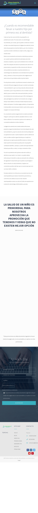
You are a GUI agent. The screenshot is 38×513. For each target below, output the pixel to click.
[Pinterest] (32, 453)
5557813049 (32, 439)
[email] (19, 380)
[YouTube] (29, 453)
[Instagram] (31, 450)
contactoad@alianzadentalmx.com (32, 443)
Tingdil (19, 460)
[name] (19, 369)
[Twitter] (34, 450)
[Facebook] (28, 450)
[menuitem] (19, 432)
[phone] (19, 375)
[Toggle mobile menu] (35, 3)
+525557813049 (32, 436)
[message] (8, 385)
